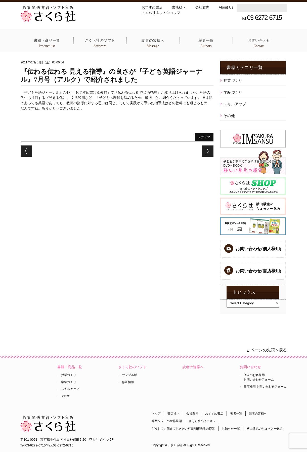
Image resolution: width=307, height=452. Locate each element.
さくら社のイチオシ (202, 421)
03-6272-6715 (262, 17)
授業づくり (233, 80)
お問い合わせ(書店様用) (258, 271)
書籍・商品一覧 (46, 43)
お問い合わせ (259, 43)
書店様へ (179, 7)
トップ (156, 413)
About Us (226, 7)
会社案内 (202, 7)
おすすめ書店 (152, 7)
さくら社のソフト (99, 43)
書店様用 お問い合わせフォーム (265, 386)
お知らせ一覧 (231, 428)
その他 (229, 116)
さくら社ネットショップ (161, 13)
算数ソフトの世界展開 (167, 421)
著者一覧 (206, 43)
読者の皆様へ (153, 43)
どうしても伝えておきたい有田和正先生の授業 (183, 428)
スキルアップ (235, 104)
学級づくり (233, 92)
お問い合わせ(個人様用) (258, 248)
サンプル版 (129, 375)
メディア (204, 137)
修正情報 (128, 382)
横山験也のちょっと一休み (265, 428)
